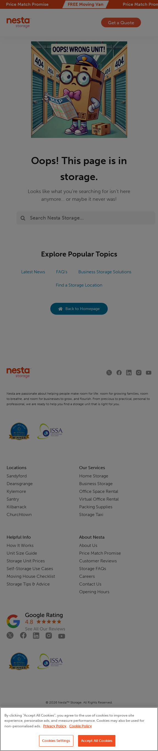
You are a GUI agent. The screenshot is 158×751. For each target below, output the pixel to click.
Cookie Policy (80, 726)
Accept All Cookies (96, 741)
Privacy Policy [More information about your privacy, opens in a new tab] (54, 726)
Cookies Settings (56, 741)
